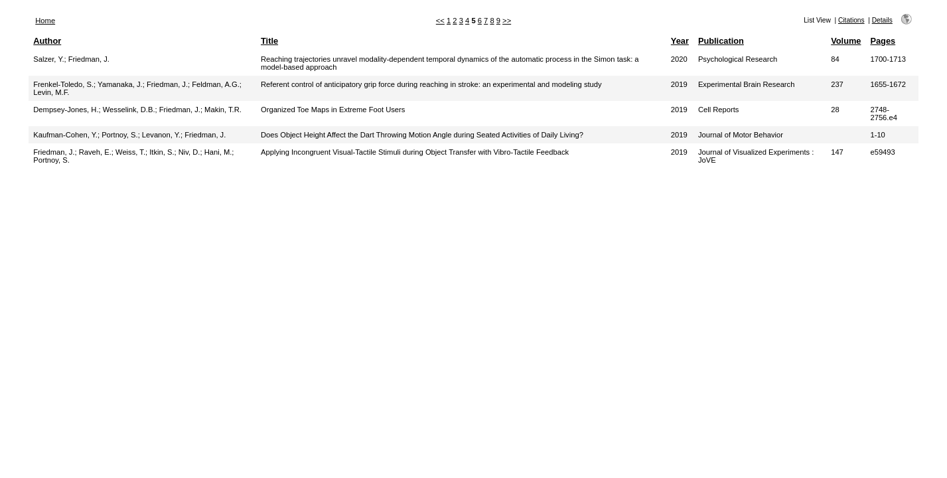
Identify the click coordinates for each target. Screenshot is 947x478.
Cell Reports (718, 110)
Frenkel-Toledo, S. (63, 84)
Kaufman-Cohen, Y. (65, 135)
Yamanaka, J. (120, 84)
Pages (882, 41)
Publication (721, 41)
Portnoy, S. (120, 135)
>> (506, 21)
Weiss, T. (130, 152)
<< (440, 21)
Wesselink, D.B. (129, 110)
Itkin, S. (161, 152)
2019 (679, 84)
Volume (846, 41)
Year (680, 41)
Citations (851, 20)
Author (47, 41)
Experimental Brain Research (746, 84)
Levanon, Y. (161, 135)
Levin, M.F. (51, 92)
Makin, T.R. (223, 110)
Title (269, 41)
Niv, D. (189, 152)
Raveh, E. (95, 152)
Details (882, 20)
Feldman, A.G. (216, 84)
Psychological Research (737, 59)
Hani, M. (218, 152)
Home (45, 21)
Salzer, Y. (48, 59)
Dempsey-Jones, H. (65, 110)
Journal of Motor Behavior (740, 135)
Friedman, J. (88, 59)
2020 (679, 59)
